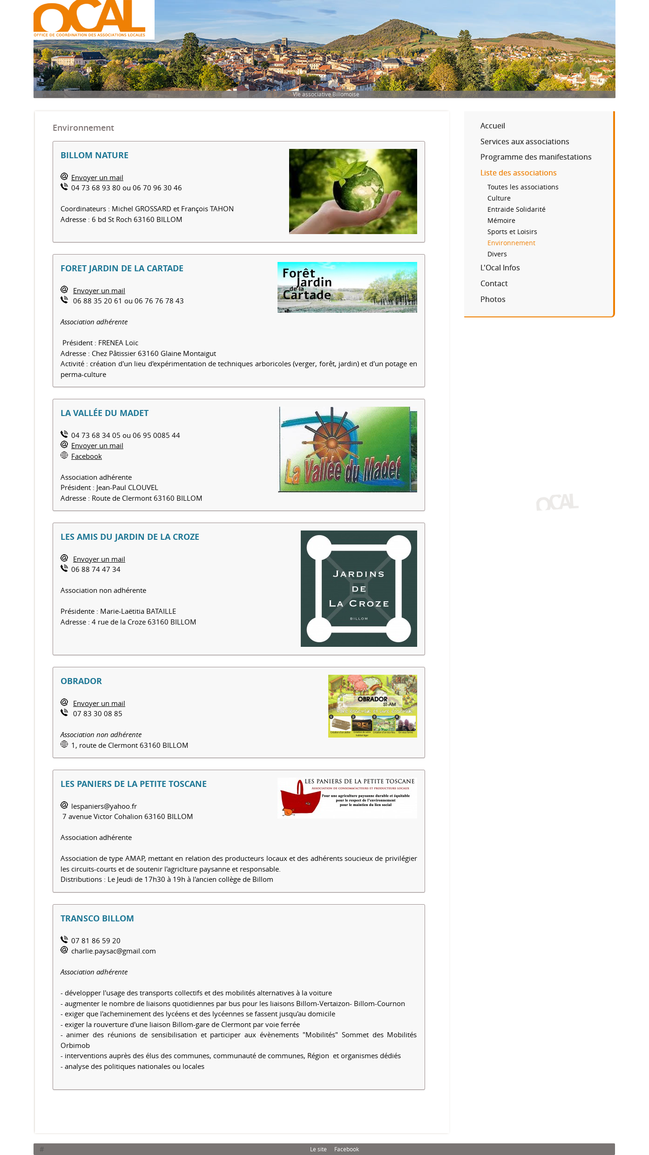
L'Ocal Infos (500, 267)
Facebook (86, 456)
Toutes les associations (523, 187)
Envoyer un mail (97, 177)
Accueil (492, 126)
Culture (499, 198)
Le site (318, 1149)
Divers (497, 254)
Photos (493, 299)
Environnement (511, 243)
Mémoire (501, 220)
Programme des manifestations (536, 157)
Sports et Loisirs (512, 232)
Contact (494, 283)
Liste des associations (518, 173)
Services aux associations (524, 141)
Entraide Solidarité (516, 209)
